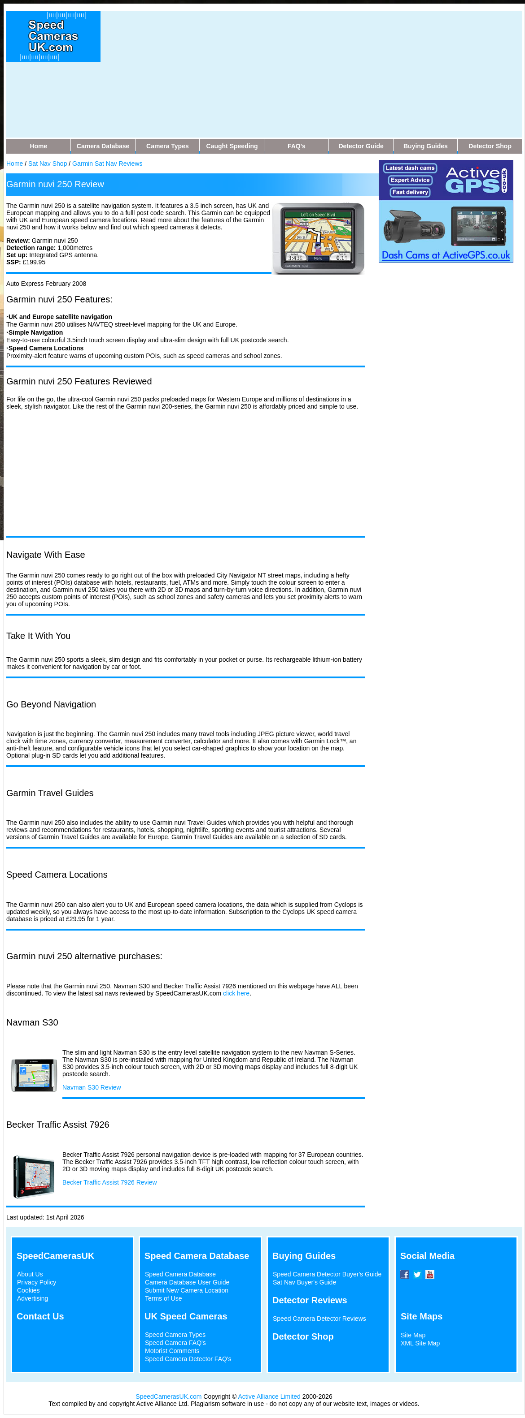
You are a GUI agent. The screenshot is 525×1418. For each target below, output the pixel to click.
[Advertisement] (255, 73)
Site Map (413, 1335)
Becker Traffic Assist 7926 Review (109, 1182)
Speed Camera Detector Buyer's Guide (327, 1274)
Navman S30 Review (91, 1087)
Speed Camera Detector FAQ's (188, 1358)
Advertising (32, 1298)
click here (236, 993)
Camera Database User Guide (187, 1282)
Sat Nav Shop (47, 163)
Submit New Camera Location (186, 1290)
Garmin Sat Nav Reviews (107, 163)
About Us (30, 1274)
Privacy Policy (36, 1282)
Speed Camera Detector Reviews (319, 1318)
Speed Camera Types (175, 1334)
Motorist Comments (172, 1350)
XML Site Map (420, 1343)
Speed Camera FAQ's (175, 1342)
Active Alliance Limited (269, 1396)
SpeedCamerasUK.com (168, 1396)
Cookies (28, 1290)
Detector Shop (303, 1336)
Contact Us (40, 1316)
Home (14, 163)
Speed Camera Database (180, 1274)
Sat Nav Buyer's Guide (304, 1282)
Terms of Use (163, 1298)
